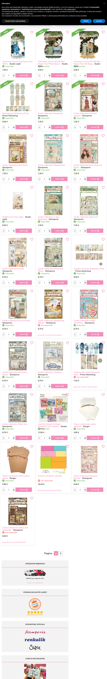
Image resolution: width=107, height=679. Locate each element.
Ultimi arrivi (58, 626)
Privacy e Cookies (87, 635)
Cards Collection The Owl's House (14, 372)
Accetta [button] (99, 21)
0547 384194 (36, 634)
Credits (83, 676)
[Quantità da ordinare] (7, 75)
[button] (104, 3)
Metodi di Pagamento (88, 628)
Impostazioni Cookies (88, 637)
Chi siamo (58, 633)
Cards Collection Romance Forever (86, 476)
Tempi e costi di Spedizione (90, 630)
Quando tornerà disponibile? (50, 335)
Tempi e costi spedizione (26, 583)
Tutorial (57, 630)
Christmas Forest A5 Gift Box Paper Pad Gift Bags (87, 61)
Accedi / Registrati (60, 635)
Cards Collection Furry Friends (16, 319)
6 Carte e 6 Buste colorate (50, 475)
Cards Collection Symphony (50, 112)
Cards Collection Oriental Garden (85, 113)
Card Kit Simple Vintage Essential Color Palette (49, 424)
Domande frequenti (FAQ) (89, 626)
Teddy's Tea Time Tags (12, 216)
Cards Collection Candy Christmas (84, 320)
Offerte (57, 628)
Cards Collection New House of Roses (88, 165)
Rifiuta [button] (86, 21)
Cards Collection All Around (15, 164)
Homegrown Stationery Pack (15, 112)
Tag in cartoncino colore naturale (85, 424)
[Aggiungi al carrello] (22, 75)
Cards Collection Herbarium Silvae (50, 269)
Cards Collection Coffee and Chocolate (15, 527)
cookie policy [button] (71, 9)
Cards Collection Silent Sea (14, 423)
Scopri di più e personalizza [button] (15, 21)
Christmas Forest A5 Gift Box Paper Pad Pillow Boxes (51, 61)
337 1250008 (36, 640)
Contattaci (58, 637)
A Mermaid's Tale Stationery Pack (87, 372)
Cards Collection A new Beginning (48, 217)
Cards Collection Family (13, 268)
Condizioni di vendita (88, 633)
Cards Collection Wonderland (51, 164)
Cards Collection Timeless (50, 371)
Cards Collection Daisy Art (86, 216)
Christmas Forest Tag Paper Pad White (17, 61)
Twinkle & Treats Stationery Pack (89, 268)
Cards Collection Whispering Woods (51, 320)
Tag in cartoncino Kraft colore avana (16, 476)
